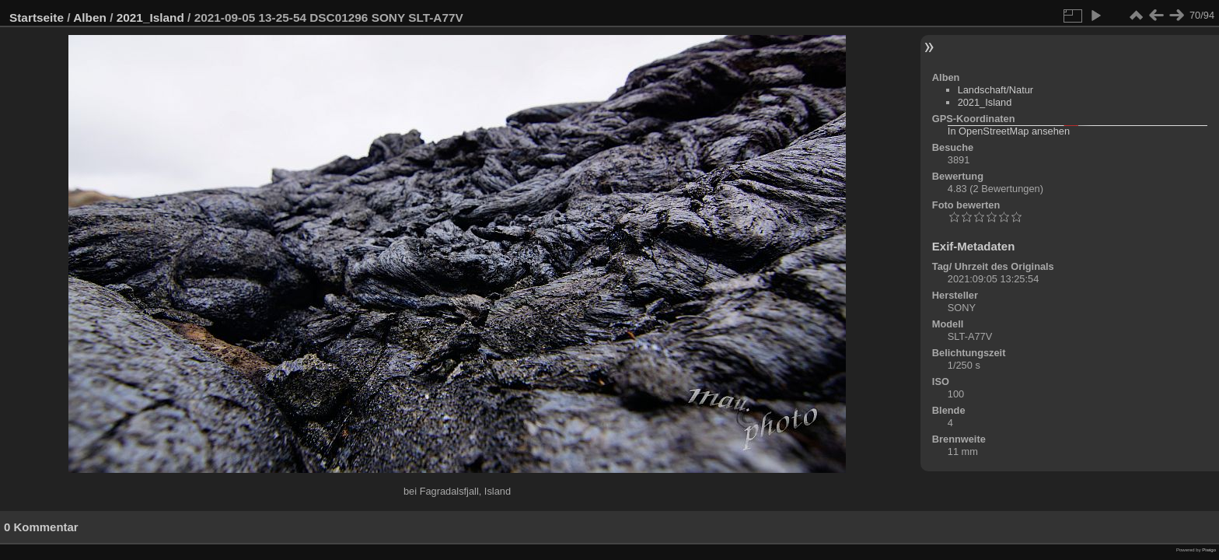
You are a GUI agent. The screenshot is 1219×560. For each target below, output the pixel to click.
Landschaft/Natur (995, 90)
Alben (90, 17)
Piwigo (1209, 550)
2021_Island (150, 17)
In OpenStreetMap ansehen (1009, 131)
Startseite (36, 17)
